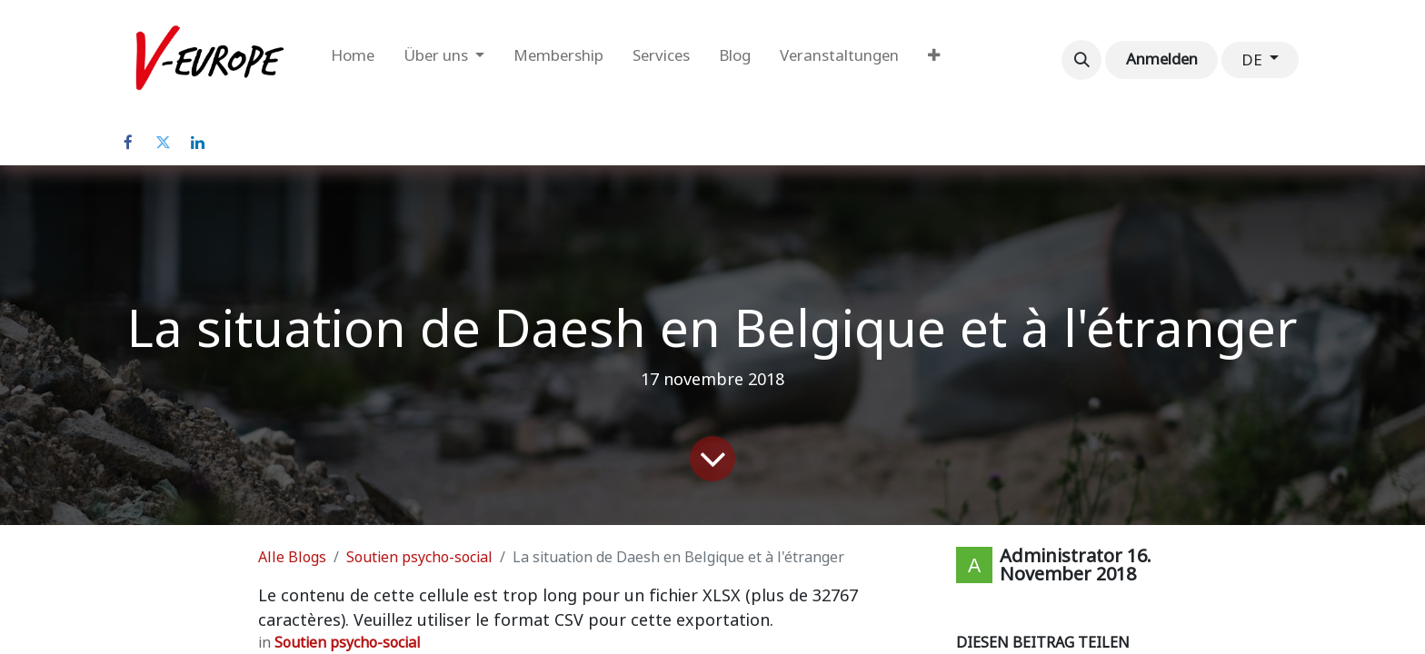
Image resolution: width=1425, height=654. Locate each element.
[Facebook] (128, 142)
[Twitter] (162, 142)
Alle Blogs (292, 557)
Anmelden (1162, 59)
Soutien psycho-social (419, 557)
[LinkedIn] (197, 142)
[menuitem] (352, 60)
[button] (1081, 60)
